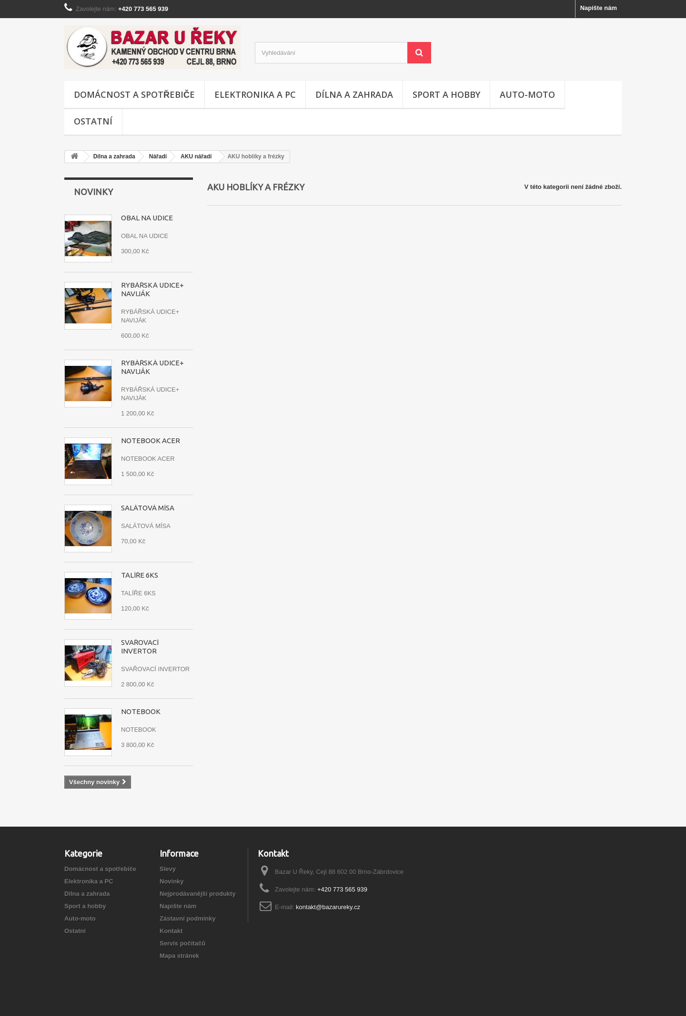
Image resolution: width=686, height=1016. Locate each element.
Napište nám (598, 7)
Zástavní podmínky (188, 918)
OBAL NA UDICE (147, 218)
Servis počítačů (182, 943)
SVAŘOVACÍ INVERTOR (140, 646)
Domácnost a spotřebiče (134, 94)
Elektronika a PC (255, 94)
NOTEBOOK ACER (150, 440)
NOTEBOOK (141, 711)
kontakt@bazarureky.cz (328, 907)
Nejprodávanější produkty (198, 893)
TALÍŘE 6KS (139, 575)
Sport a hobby (446, 94)
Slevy (168, 868)
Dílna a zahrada (354, 94)
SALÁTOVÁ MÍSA (147, 508)
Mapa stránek (179, 955)
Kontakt (171, 930)
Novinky (93, 192)
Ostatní (93, 121)
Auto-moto (527, 94)
